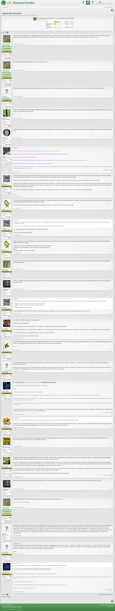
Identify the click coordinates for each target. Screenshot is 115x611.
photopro (4, 448)
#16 (111, 380)
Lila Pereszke (5, 392)
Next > (12, 32)
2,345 (10, 233)
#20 (111, 479)
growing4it (5, 270)
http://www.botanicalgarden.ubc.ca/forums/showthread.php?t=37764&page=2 (30, 387)
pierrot (4, 138)
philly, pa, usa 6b (8, 163)
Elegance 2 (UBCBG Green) (7, 607)
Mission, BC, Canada (7, 297)
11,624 (9, 102)
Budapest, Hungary (7, 400)
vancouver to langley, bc (7, 278)
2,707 (10, 159)
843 (10, 334)
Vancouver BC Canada (7, 436)
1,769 (10, 121)
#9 (111, 238)
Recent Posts (5, 7)
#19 (111, 456)
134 (10, 293)
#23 (111, 542)
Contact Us (102, 607)
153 (10, 377)
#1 (111, 58)
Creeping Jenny (6, 290)
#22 (111, 524)
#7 (111, 197)
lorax (3, 209)
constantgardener (6, 372)
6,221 (10, 432)
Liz (3, 351)
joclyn (3, 156)
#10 (111, 258)
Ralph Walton (5, 554)
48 (10, 539)
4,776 (10, 213)
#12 (111, 296)
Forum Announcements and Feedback (14, 15)
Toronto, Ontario (8, 217)
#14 (111, 339)
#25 (111, 594)
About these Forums (109, 3)
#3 (111, 106)
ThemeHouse (19, 610)
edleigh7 (4, 118)
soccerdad (4, 468)
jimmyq (4, 184)
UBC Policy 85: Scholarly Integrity (21, 504)
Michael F (4, 96)
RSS (112, 607)
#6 (111, 172)
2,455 (10, 451)
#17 (111, 416)
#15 (111, 360)
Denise (4, 536)
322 (10, 274)
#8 (111, 217)
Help (106, 607)
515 (10, 472)
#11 (111, 278)
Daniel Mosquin (29, 15)
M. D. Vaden (5, 330)
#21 (111, 497)
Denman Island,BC (7, 562)
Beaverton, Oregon (7, 338)
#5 (111, 144)
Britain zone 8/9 (8, 106)
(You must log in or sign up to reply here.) (105, 597)
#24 (111, 562)
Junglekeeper (5, 428)
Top (110, 607)
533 (10, 141)
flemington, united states (7, 380)
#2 (111, 84)
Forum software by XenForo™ (12, 609)
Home (108, 607)
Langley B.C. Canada (7, 542)
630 (10, 559)
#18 (111, 436)
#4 (111, 126)
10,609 (9, 53)
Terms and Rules (110, 609)
